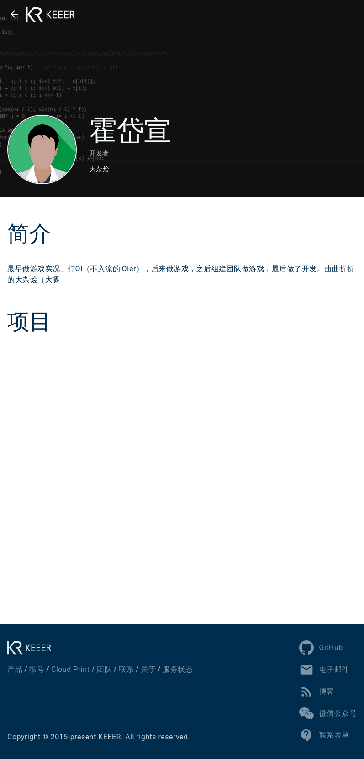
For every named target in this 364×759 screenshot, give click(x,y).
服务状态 (178, 669)
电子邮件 (324, 669)
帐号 (36, 669)
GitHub (321, 647)
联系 (126, 669)
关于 (148, 669)
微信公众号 (328, 713)
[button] (14, 14)
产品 (14, 669)
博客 (316, 691)
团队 (104, 669)
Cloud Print (70, 669)
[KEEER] (32, 647)
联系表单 (324, 735)
